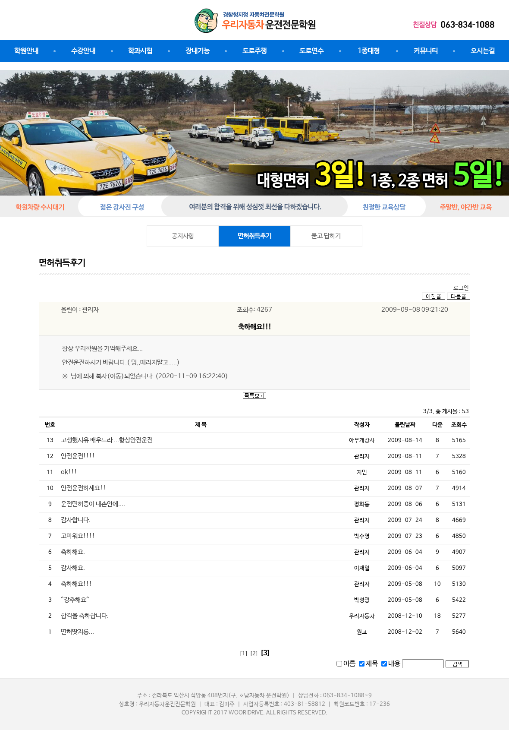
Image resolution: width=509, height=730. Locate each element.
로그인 (461, 288)
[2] (254, 654)
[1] (243, 654)
